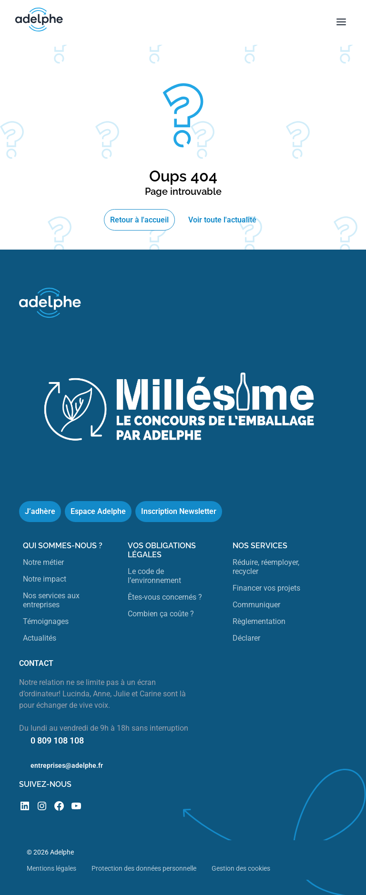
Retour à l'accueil (139, 219)
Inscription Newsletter (178, 511)
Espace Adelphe (98, 511)
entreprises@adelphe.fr (66, 765)
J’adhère (40, 511)
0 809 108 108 (57, 740)
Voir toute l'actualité (222, 219)
